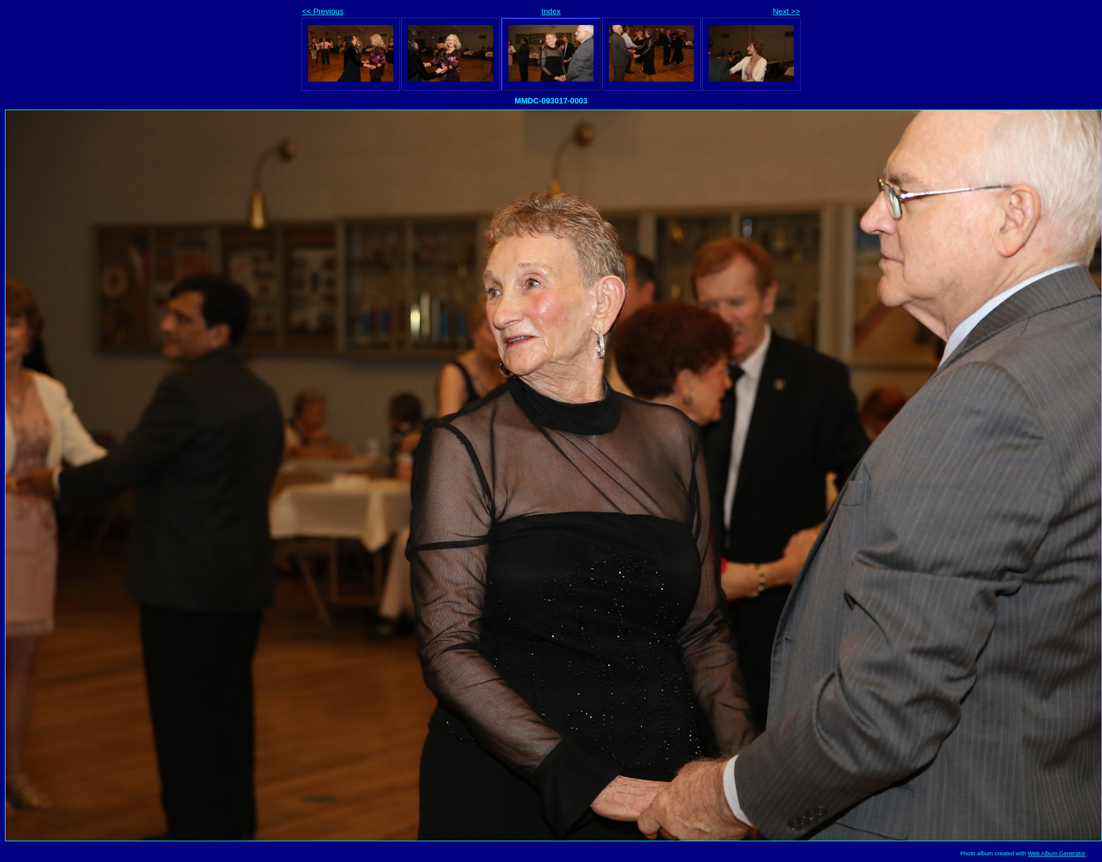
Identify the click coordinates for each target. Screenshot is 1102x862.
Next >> (786, 11)
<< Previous (322, 11)
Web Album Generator (1057, 853)
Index (550, 11)
